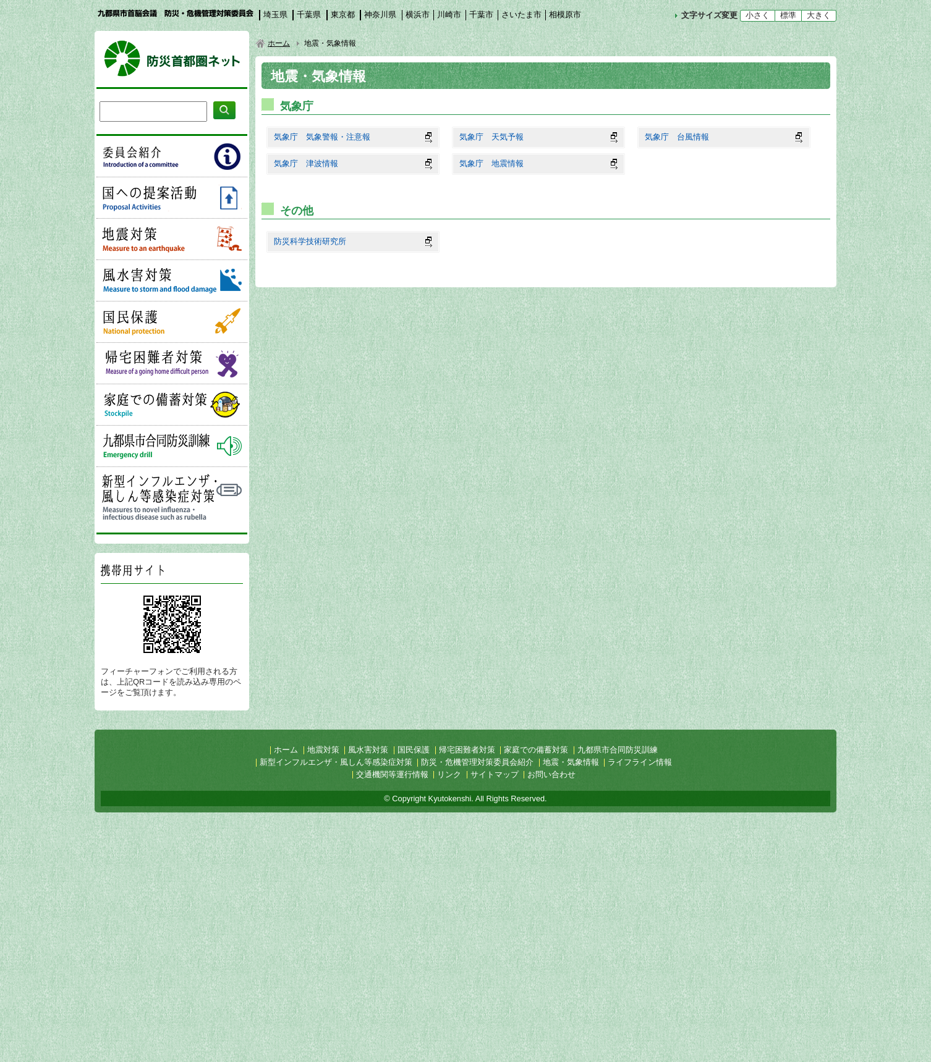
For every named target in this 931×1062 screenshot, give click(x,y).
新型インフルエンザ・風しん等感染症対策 (172, 496)
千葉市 (481, 14)
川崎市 (449, 14)
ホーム (279, 43)
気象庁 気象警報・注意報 (322, 136)
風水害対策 (172, 280)
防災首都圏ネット (172, 59)
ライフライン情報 (640, 762)
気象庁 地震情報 (491, 163)
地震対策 (172, 239)
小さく (758, 15)
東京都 (343, 14)
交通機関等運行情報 (392, 774)
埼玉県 (275, 14)
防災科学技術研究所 (310, 241)
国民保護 (172, 321)
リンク (449, 774)
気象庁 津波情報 (306, 163)
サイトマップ (494, 774)
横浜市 (418, 14)
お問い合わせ (551, 774)
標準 (788, 15)
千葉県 (309, 14)
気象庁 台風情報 (677, 136)
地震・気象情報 (571, 762)
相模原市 (565, 14)
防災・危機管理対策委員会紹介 (477, 762)
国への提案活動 (172, 197)
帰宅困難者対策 (172, 363)
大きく (819, 15)
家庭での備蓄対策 (172, 404)
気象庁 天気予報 (491, 136)
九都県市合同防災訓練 (172, 446)
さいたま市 (521, 14)
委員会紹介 (172, 156)
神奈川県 (380, 14)
